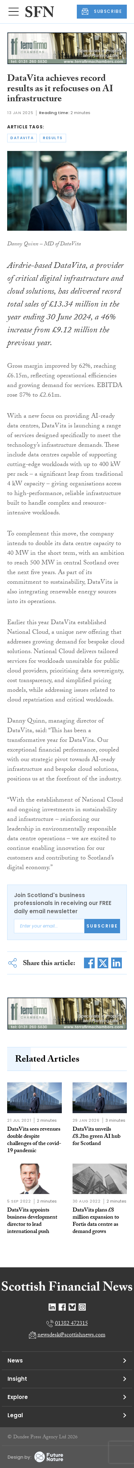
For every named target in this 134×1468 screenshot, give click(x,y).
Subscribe (102, 926)
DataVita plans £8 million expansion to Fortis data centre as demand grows (96, 1221)
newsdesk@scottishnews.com (71, 1335)
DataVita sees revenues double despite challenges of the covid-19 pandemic (34, 1140)
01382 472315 (71, 1324)
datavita (22, 138)
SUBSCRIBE (102, 11)
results (53, 138)
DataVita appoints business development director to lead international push (32, 1221)
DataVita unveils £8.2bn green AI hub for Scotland (96, 1137)
